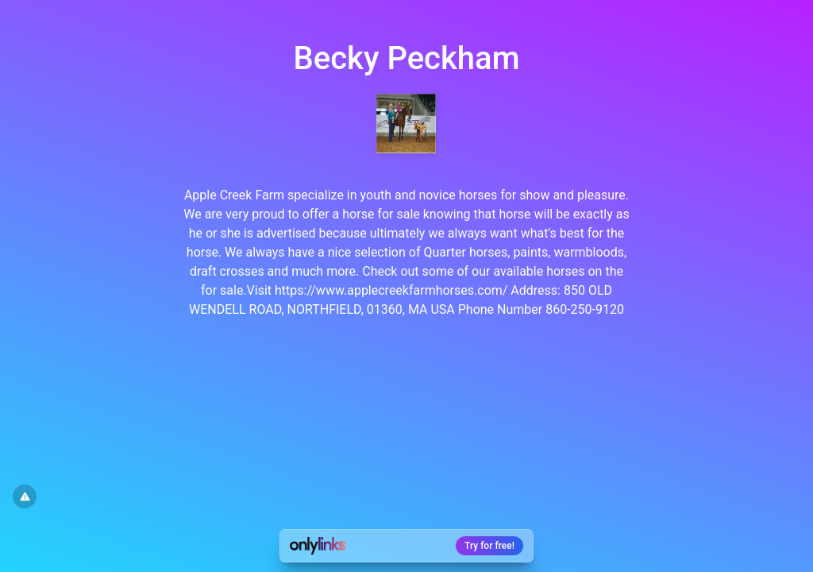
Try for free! (489, 545)
